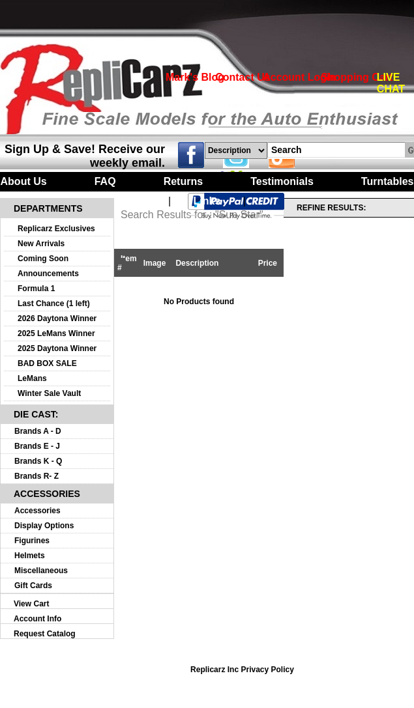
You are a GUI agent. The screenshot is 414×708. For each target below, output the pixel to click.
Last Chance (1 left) (54, 303)
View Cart (31, 603)
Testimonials (282, 181)
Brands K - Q (38, 461)
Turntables (387, 181)
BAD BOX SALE (47, 363)
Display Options (44, 525)
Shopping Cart (356, 77)
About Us (24, 181)
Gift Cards (33, 585)
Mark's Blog (195, 77)
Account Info (37, 618)
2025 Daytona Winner (57, 348)
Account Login (299, 77)
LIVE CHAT (391, 83)
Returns (183, 181)
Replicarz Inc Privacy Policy (242, 669)
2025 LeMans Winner (56, 333)
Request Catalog (45, 633)
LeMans (32, 378)
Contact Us (242, 77)
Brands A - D (37, 431)
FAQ (105, 181)
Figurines (32, 540)
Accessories (37, 510)
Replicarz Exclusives (56, 228)
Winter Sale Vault (49, 393)
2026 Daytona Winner (57, 318)
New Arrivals (41, 243)
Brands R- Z (36, 476)
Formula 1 (36, 288)
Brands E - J (37, 446)
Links (207, 200)
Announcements (48, 273)
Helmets (29, 555)
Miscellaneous (41, 570)
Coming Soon (43, 258)
